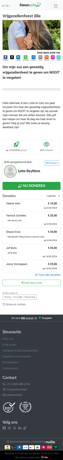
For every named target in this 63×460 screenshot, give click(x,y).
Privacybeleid (10, 362)
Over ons (8, 338)
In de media (9, 344)
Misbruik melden (14, 304)
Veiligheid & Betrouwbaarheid (20, 350)
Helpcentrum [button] (12, 395)
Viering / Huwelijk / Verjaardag (19, 297)
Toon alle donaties (47, 274)
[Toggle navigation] (55, 6)
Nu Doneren (31, 186)
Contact (51, 163)
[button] (5, 58)
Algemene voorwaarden (17, 356)
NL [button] (7, 6)
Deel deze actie (31, 282)
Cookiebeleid (10, 368)
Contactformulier (15, 389)
